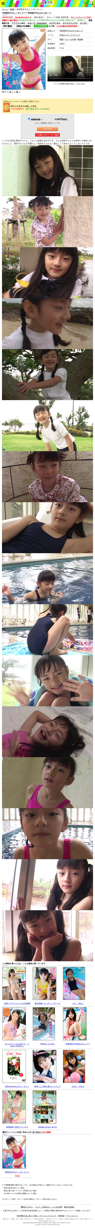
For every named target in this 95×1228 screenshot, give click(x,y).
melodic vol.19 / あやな (47, 1127)
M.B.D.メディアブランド (70, 35)
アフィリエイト (72, 1216)
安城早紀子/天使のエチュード (78, 1044)
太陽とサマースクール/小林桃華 (17, 1003)
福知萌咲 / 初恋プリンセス (17, 1127)
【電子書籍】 (7, 26)
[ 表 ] (10, 92)
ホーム (5, 9)
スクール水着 (70, 39)
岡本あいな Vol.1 (47, 1044)
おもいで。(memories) (37, 23)
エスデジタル (54, 23)
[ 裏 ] (17, 92)
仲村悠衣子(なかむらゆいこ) (71, 31)
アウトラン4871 (18, 23)
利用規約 (61, 1216)
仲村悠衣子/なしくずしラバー (17, 1172)
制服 (12, 9)
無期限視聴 (37, 119)
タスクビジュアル (70, 23)
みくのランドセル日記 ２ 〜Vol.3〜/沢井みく (17, 1045)
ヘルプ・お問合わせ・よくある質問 (48, 1207)
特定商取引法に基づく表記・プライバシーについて (36, 1216)
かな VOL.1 (77, 1003)
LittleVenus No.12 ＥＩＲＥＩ (17, 1086)
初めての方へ (27, 1207)
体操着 (80, 39)
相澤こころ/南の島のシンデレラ (47, 1086)
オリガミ (83, 23)
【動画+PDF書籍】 (23, 26)
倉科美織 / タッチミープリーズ (47, 1003)
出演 (51, 31)
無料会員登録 (69, 1207)
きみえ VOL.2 (78, 1086)
